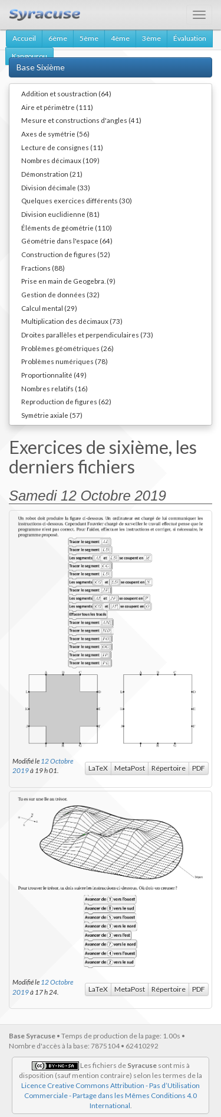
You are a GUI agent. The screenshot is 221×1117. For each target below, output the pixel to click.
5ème (89, 38)
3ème (151, 38)
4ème (120, 38)
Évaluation (189, 38)
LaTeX (98, 768)
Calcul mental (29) (49, 308)
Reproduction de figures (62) (66, 401)
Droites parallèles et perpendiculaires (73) (87, 334)
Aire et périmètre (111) (57, 107)
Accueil (24, 38)
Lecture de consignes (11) (62, 147)
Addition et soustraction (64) (66, 93)
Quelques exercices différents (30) (76, 200)
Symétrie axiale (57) (52, 415)
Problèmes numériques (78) (64, 361)
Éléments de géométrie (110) (66, 227)
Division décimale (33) (55, 187)
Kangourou (29, 55)
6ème (57, 38)
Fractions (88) (43, 268)
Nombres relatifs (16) (54, 388)
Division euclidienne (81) (60, 214)
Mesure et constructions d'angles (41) (81, 120)
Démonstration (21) (52, 174)
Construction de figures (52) (65, 254)
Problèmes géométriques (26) (67, 348)
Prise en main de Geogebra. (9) (68, 281)
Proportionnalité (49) (54, 375)
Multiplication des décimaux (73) (72, 321)
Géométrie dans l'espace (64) (67, 240)
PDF (198, 768)
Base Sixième (41, 67)
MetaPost (129, 768)
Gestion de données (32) (60, 294)
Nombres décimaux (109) (60, 160)
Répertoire (168, 768)
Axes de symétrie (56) (55, 133)
